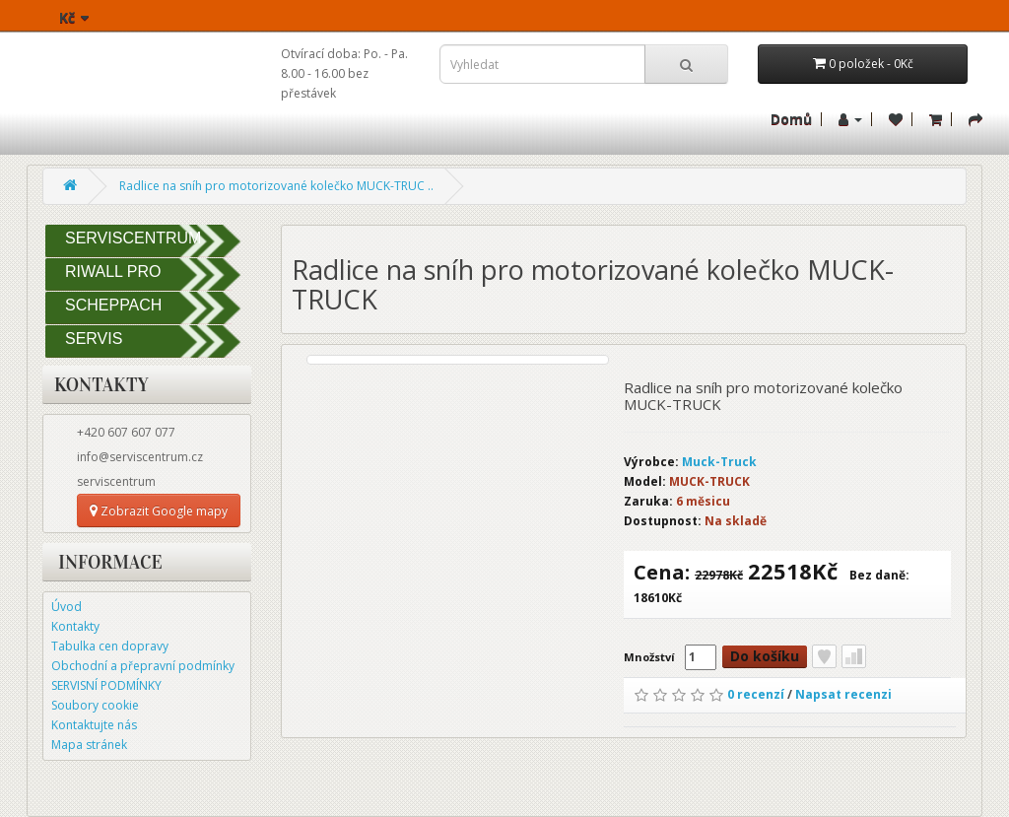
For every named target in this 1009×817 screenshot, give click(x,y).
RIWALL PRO (113, 271)
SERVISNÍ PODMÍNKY (106, 685)
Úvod (66, 606)
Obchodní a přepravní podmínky (143, 665)
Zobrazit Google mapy (159, 511)
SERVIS (93, 338)
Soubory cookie (95, 705)
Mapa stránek (89, 744)
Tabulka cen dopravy (109, 646)
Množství (649, 656)
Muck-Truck (719, 461)
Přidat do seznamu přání (824, 656)
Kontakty (75, 626)
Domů (791, 118)
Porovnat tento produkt (853, 656)
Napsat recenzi (843, 694)
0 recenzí (755, 694)
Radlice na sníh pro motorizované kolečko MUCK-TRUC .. (276, 185)
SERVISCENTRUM (133, 238)
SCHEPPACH (113, 305)
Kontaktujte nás (94, 724)
